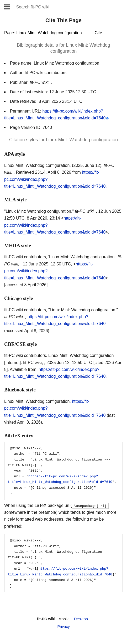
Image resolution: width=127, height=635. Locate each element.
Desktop (81, 619)
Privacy (63, 626)
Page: (53, 33)
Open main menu (7, 7)
